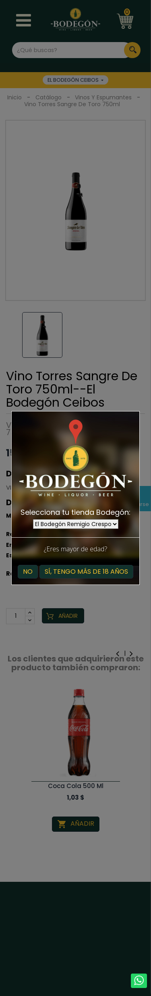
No (28, 571)
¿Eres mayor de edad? (75, 548)
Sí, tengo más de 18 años (86, 571)
